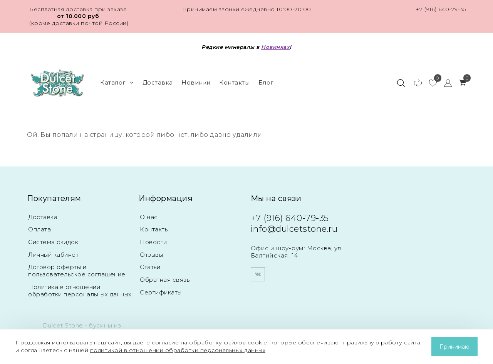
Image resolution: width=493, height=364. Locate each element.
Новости (154, 241)
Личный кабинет (54, 254)
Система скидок (53, 241)
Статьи (150, 266)
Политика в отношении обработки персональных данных (69, 292)
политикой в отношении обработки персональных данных (178, 350)
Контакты (234, 82)
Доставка (158, 82)
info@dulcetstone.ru (294, 229)
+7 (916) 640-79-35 (441, 9)
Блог (266, 82)
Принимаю (454, 346)
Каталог (117, 82)
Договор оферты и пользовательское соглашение (77, 270)
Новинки (196, 82)
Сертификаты (161, 290)
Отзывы (152, 254)
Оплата (40, 229)
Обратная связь (165, 278)
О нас (149, 217)
